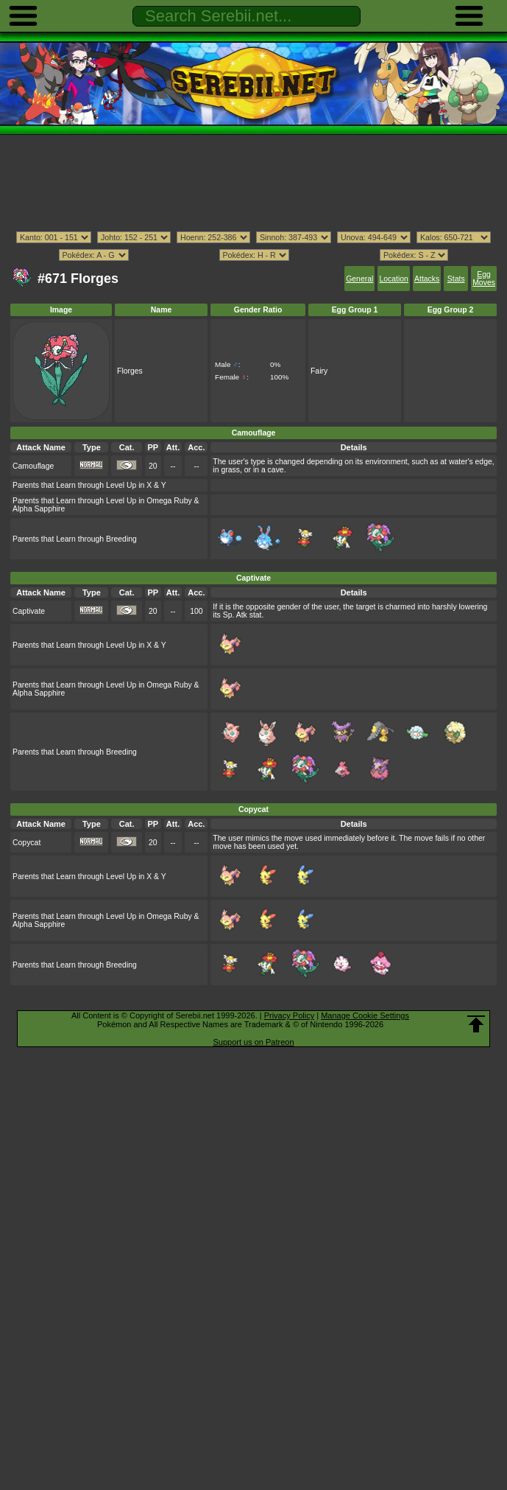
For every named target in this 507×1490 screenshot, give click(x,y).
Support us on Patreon (253, 1042)
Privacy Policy (289, 1015)
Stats (456, 279)
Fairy (319, 371)
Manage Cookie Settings (365, 1015)
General (359, 279)
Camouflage (33, 466)
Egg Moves (483, 278)
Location (393, 279)
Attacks (426, 279)
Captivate (29, 611)
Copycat (26, 843)
